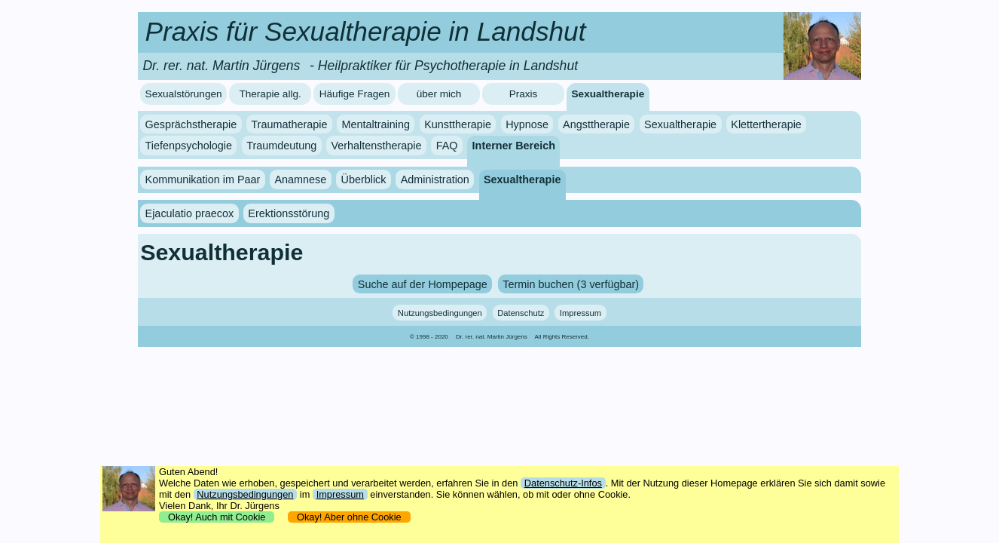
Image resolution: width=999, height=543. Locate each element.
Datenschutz (520, 313)
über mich (439, 94)
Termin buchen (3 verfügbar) (571, 284)
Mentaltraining (376, 124)
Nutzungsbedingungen (440, 313)
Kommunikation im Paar (203, 179)
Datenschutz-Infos (563, 483)
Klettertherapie (766, 124)
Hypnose (527, 124)
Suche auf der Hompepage (422, 284)
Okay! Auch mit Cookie (217, 517)
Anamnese (301, 179)
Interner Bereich (513, 146)
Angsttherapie (596, 124)
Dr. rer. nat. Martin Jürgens (491, 336)
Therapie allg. (270, 94)
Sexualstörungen (183, 94)
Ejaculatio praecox (189, 213)
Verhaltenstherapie (376, 146)
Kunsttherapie (457, 124)
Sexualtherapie (608, 94)
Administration (435, 179)
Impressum (580, 313)
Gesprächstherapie (191, 124)
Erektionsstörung (288, 213)
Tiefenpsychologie (188, 146)
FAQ (447, 146)
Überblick (363, 179)
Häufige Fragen (354, 94)
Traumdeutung (281, 146)
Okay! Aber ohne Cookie (349, 517)
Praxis (523, 94)
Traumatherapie (289, 124)
